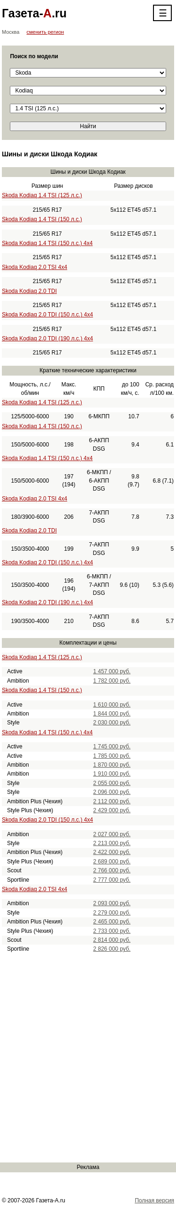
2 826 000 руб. (112, 949)
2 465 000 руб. (112, 921)
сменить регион (45, 32)
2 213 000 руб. (112, 843)
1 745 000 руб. (112, 746)
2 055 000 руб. (112, 783)
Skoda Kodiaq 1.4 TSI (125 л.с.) (42, 195)
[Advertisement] (88, 1058)
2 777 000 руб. (112, 880)
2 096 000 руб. (112, 792)
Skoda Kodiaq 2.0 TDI (29, 291)
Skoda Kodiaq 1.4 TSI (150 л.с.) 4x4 (47, 243)
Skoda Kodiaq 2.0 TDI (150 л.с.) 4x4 (47, 314)
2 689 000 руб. (112, 861)
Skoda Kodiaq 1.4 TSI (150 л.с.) (42, 219)
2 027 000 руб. (112, 834)
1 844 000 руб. (112, 713)
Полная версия (154, 1200)
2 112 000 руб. (112, 801)
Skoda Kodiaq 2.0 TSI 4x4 (34, 267)
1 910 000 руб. (112, 773)
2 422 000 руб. (112, 852)
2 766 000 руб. (112, 870)
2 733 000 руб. (112, 931)
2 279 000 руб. (112, 912)
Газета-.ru (34, 13)
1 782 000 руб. (112, 680)
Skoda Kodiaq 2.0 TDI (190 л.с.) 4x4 (47, 338)
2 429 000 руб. (112, 810)
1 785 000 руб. (112, 756)
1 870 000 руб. (112, 765)
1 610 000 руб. (112, 704)
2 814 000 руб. (112, 940)
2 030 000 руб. (112, 722)
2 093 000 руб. (112, 903)
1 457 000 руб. (112, 671)
